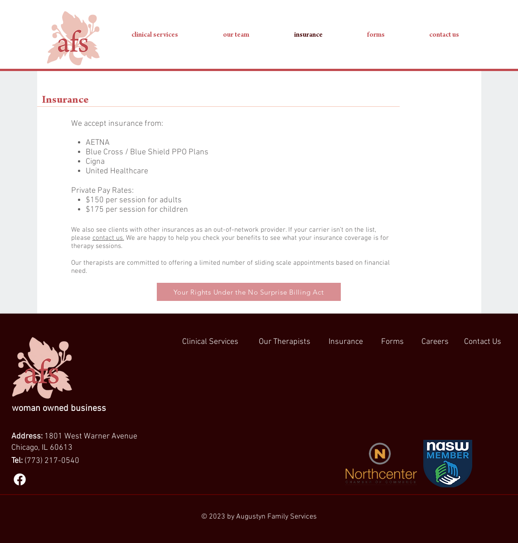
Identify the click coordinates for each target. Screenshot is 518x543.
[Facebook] (20, 479)
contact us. (108, 238)
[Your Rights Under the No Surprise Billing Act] (249, 292)
